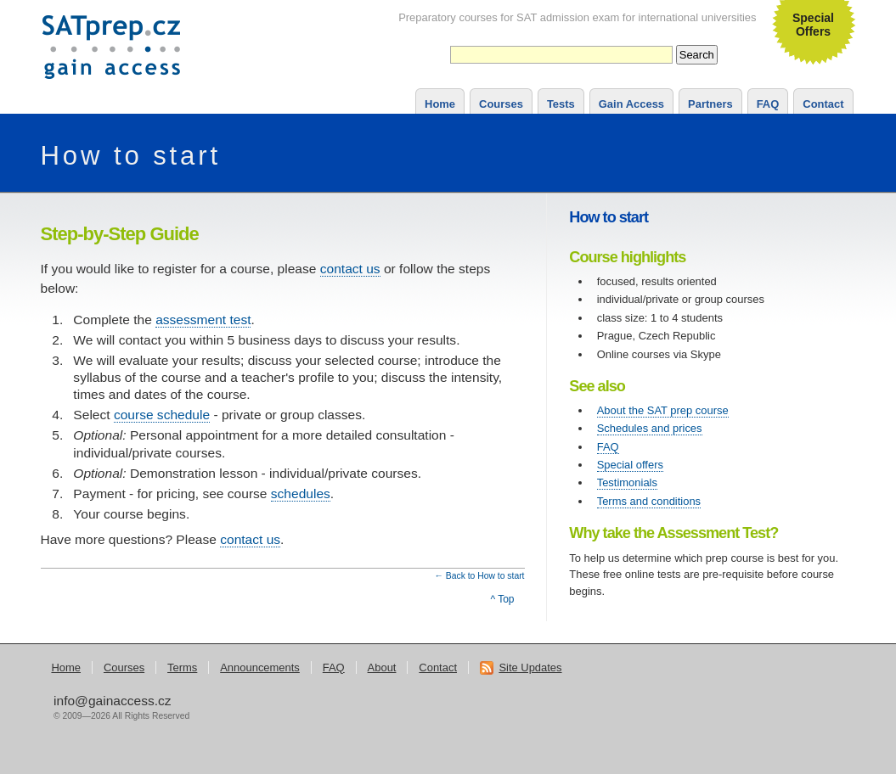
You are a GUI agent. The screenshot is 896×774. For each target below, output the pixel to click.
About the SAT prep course (663, 410)
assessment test (203, 319)
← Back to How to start (480, 575)
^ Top (502, 599)
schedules (300, 493)
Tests (561, 104)
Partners (710, 104)
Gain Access (631, 104)
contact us (350, 268)
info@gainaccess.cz (113, 700)
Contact (823, 104)
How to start (131, 156)
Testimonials (627, 482)
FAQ (768, 104)
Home (440, 104)
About (382, 667)
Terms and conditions (649, 501)
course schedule (162, 414)
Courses (501, 104)
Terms (182, 667)
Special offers (630, 464)
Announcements (260, 667)
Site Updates (521, 667)
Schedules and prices (649, 428)
